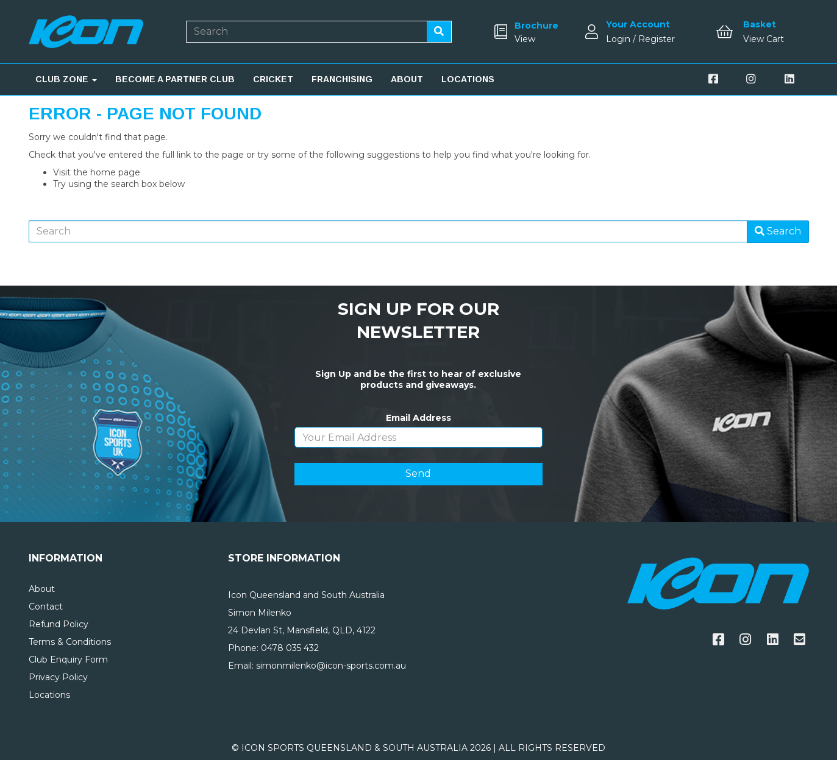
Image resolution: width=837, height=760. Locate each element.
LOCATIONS (467, 79)
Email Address (418, 417)
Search (778, 231)
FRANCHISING (342, 79)
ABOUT (407, 79)
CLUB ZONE (66, 79)
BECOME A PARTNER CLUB (175, 79)
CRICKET (273, 79)
